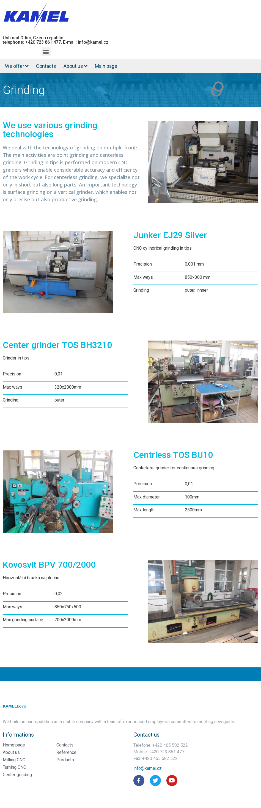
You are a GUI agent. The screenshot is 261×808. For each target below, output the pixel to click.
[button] (46, 51)
